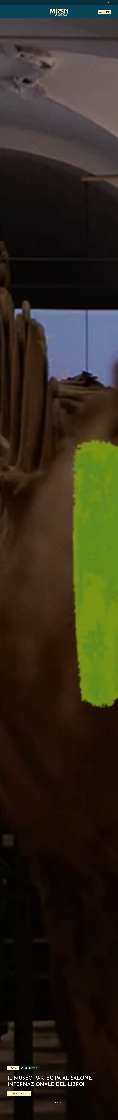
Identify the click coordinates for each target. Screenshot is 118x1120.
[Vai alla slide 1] (55, 1102)
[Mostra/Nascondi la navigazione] (9, 12)
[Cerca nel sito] (108, 2)
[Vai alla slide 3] (60, 1102)
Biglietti (104, 12)
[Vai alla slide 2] (57, 1102)
